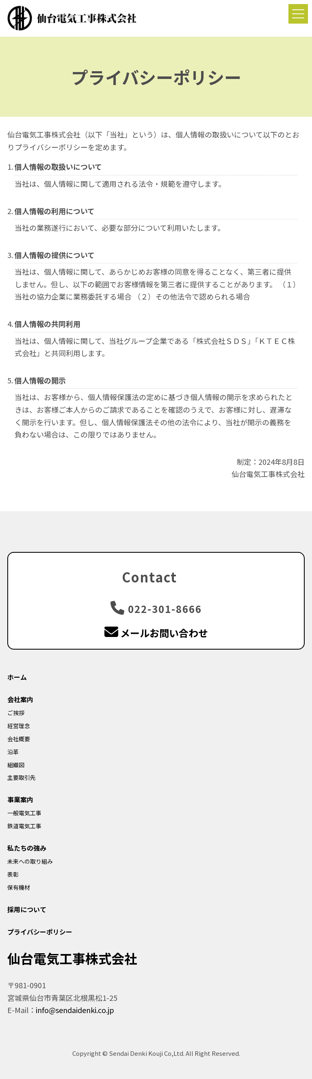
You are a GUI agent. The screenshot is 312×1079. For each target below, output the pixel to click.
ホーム (17, 677)
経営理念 (18, 726)
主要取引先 (21, 777)
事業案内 (20, 799)
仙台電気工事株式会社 (72, 958)
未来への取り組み (30, 861)
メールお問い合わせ (156, 633)
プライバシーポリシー (39, 932)
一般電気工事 (24, 813)
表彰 (13, 874)
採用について (26, 909)
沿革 (13, 752)
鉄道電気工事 (24, 826)
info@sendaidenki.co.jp (75, 1010)
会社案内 (20, 699)
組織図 (15, 765)
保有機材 (18, 887)
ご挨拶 (15, 713)
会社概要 (18, 739)
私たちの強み (26, 848)
